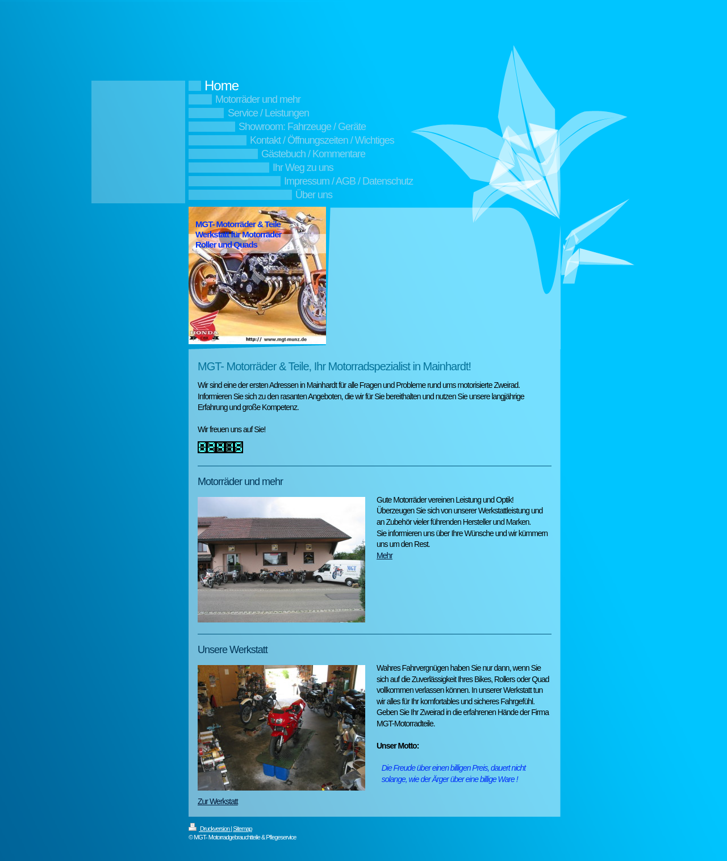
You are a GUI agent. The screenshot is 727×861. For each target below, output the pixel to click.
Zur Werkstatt (218, 801)
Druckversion (210, 828)
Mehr (384, 555)
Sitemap (242, 828)
